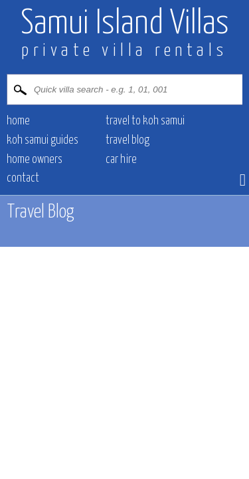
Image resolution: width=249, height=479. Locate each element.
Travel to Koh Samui (145, 121)
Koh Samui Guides (42, 140)
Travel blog (127, 140)
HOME (18, 121)
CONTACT (23, 178)
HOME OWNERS (34, 160)
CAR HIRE (121, 160)
